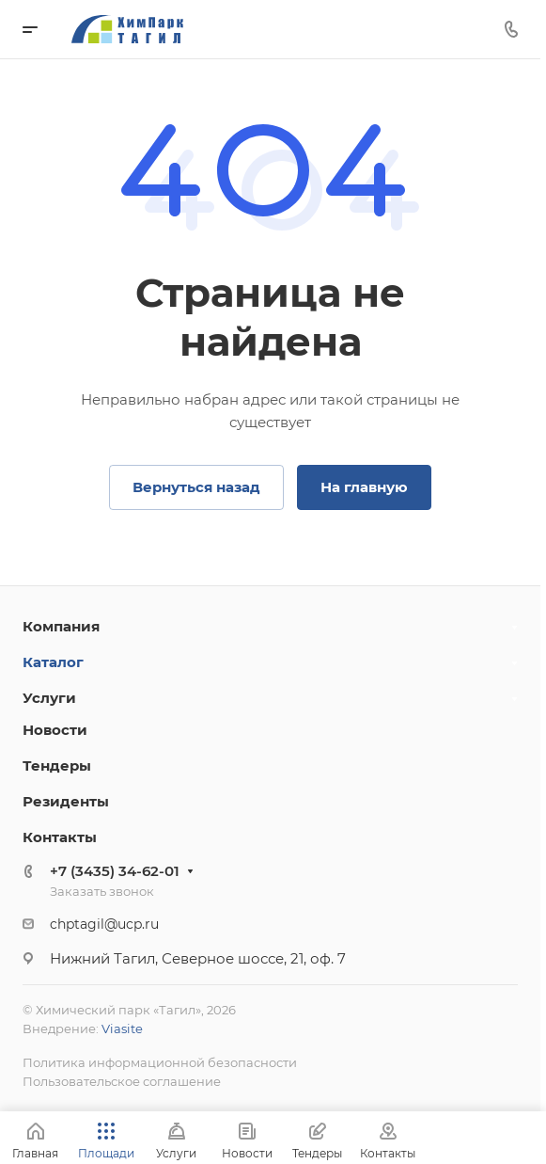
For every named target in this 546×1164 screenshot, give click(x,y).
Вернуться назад (196, 487)
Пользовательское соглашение (122, 1081)
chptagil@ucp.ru (104, 924)
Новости (55, 730)
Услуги (49, 698)
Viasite (122, 1028)
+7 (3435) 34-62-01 (114, 871)
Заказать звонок (102, 891)
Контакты (60, 837)
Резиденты (66, 801)
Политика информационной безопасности (160, 1062)
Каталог (53, 662)
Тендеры (57, 765)
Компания (61, 626)
